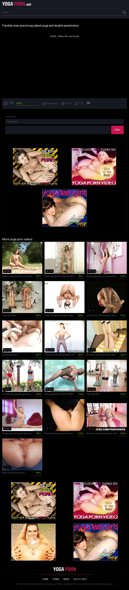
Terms (55, 579)
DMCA (66, 579)
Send (117, 130)
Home (45, 579)
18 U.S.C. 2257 (80, 579)
